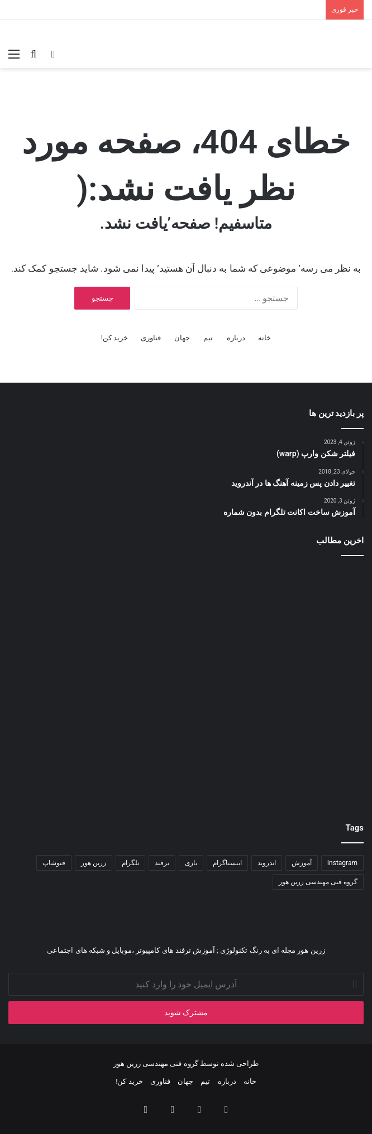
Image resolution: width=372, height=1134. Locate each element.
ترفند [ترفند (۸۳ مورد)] (162, 863)
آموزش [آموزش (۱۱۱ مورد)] (302, 863)
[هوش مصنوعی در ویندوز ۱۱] (306, 624)
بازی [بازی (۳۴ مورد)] (191, 863)
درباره (236, 338)
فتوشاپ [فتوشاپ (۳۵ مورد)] (53, 863)
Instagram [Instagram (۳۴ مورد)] (342, 863)
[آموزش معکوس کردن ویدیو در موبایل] (66, 743)
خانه (264, 338)
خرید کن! (114, 338)
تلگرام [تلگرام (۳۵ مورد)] (130, 863)
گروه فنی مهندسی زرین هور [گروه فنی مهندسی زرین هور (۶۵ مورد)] (318, 882)
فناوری (151, 338)
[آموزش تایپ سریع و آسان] (186, 743)
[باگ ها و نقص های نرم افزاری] (186, 624)
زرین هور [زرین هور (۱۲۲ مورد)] (93, 863)
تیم (208, 338)
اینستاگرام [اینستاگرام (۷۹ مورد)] (227, 863)
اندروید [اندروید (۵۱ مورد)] (266, 863)
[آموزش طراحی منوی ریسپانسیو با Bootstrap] (66, 624)
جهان (182, 338)
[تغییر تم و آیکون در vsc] (306, 743)
